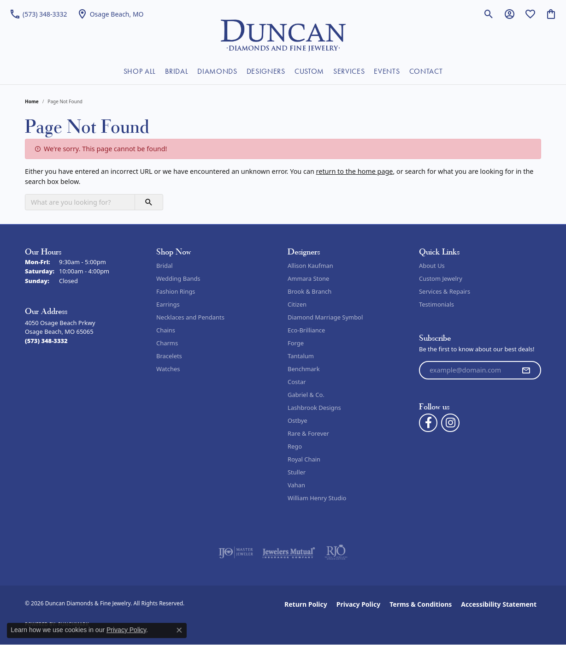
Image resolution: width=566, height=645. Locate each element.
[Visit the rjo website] (336, 552)
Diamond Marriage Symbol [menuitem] (325, 317)
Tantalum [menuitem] (301, 356)
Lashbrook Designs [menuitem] (314, 407)
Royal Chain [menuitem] (304, 459)
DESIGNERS (266, 71)
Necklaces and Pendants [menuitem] (190, 317)
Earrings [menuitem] (168, 304)
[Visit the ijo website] (235, 552)
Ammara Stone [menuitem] (308, 278)
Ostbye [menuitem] (297, 420)
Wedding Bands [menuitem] (178, 278)
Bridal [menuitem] (164, 265)
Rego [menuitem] (295, 446)
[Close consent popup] (179, 630)
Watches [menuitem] (168, 369)
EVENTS (387, 71)
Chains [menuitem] (165, 330)
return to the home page (354, 171)
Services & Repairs (444, 291)
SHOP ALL (140, 71)
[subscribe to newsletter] (526, 370)
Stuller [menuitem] (297, 472)
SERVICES (349, 71)
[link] (38, 14)
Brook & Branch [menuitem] (309, 291)
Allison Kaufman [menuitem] (310, 265)
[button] (489, 14)
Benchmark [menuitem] (304, 369)
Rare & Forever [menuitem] (308, 433)
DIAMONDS (217, 71)
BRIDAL (176, 71)
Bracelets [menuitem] (169, 356)
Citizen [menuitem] (297, 304)
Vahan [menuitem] (296, 485)
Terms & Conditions (420, 604)
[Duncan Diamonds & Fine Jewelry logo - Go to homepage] (283, 35)
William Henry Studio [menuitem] (317, 498)
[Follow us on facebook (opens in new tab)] (428, 423)
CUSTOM (309, 71)
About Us (432, 265)
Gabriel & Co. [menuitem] (306, 395)
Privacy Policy (358, 604)
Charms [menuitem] (167, 343)
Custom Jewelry (440, 278)
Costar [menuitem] (297, 382)
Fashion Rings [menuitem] (175, 291)
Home (32, 101)
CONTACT (426, 71)
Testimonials (436, 304)
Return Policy (305, 604)
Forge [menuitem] (296, 343)
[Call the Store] (46, 341)
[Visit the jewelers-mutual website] (288, 552)
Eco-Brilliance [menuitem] (306, 330)
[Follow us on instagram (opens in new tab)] (450, 423)
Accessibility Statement (499, 604)
